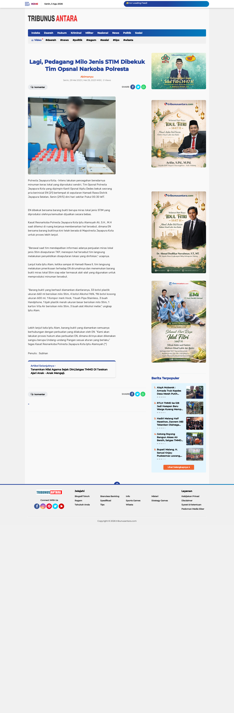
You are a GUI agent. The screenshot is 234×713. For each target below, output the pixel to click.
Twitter (57, 508)
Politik (127, 32)
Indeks (35, 32)
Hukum (62, 32)
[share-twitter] (138, 87)
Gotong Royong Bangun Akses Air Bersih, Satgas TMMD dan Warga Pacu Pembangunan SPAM (169, 437)
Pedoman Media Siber (192, 509)
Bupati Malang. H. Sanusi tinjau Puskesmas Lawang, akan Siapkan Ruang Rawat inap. (169, 452)
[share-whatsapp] (143, 87)
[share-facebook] (132, 87)
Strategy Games (159, 500)
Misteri (154, 496)
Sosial (138, 32)
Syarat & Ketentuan (191, 504)
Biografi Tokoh (82, 496)
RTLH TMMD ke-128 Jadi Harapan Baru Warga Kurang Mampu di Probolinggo (170, 406)
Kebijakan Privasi (190, 496)
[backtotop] (117, 485)
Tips (117, 40)
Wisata (129, 40)
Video (37, 40)
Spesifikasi (105, 500)
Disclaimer (186, 500)
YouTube (64, 508)
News (115, 32)
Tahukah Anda (82, 504)
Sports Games (133, 500)
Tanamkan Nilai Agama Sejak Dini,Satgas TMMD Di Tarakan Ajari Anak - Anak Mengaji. (69, 371)
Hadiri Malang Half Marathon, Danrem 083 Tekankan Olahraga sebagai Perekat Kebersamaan (170, 421)
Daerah (48, 32)
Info (128, 496)
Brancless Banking (109, 496)
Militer (89, 32)
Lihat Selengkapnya (179, 467)
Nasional (102, 32)
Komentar (38, 87)
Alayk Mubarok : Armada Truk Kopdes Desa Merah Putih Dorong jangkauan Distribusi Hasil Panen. (170, 390)
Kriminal (76, 32)
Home (34, 3)
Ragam (92, 40)
